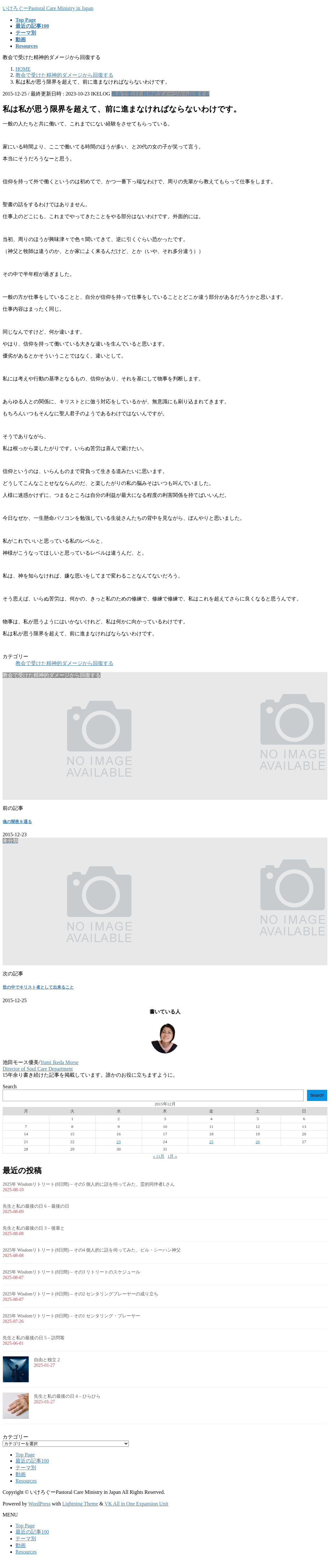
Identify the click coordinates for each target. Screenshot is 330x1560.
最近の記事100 (32, 1461)
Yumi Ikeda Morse (59, 1062)
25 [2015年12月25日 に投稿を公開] (211, 1141)
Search (10, 1086)
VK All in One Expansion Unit (137, 1503)
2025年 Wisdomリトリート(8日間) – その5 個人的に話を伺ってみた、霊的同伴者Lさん (89, 1184)
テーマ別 (25, 1467)
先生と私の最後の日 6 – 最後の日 (36, 1206)
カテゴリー (15, 1437)
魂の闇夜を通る (17, 821)
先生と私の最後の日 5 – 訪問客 (34, 1337)
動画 (20, 1474)
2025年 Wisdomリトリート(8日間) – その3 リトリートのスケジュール (71, 1272)
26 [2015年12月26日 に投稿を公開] (258, 1141)
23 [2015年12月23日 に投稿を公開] (119, 1141)
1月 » (172, 1156)
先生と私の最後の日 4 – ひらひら (67, 1396)
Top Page (25, 1454)
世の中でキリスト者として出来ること (38, 987)
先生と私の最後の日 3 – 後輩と (34, 1228)
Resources (26, 1481)
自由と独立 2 (47, 1359)
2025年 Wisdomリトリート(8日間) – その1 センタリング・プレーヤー (71, 1315)
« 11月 (158, 1156)
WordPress (39, 1503)
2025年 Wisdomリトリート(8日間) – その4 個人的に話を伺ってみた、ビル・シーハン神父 (92, 1250)
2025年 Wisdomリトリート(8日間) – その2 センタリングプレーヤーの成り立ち (80, 1294)
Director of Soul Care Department (38, 1069)
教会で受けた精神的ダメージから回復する (160, 93)
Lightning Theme (80, 1503)
